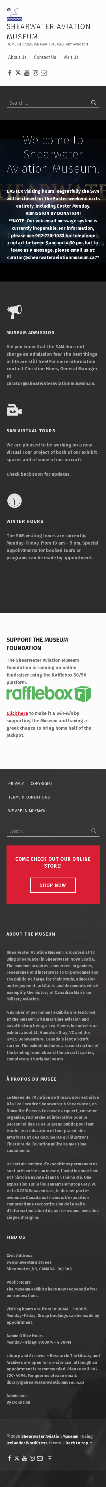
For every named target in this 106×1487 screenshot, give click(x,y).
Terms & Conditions (29, 797)
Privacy (16, 783)
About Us (17, 57)
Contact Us (45, 57)
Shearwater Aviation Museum (49, 1436)
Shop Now (53, 885)
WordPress (36, 1442)
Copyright (41, 783)
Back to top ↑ (79, 1442)
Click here (17, 713)
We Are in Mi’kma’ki (27, 810)
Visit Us (71, 57)
